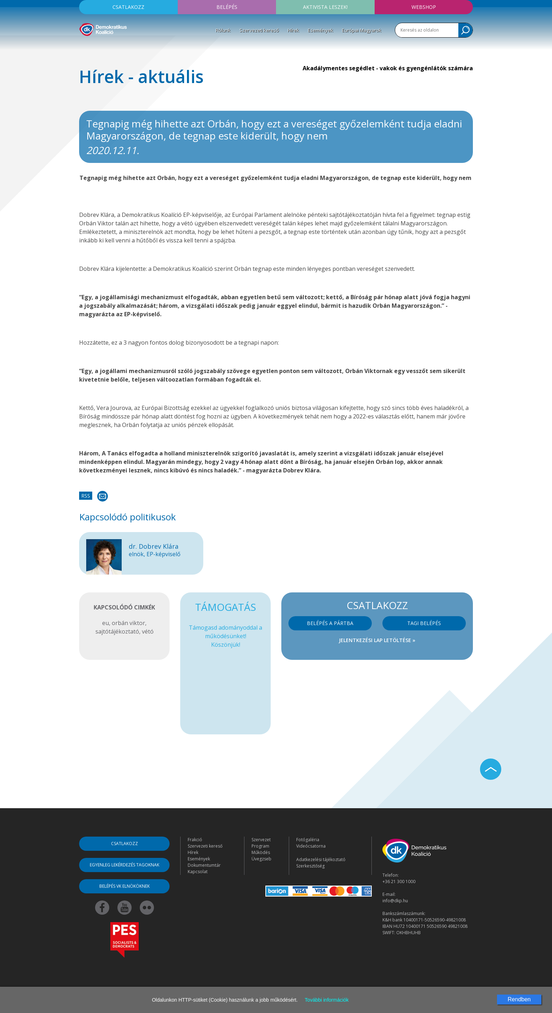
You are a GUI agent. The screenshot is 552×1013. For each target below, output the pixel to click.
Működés (261, 852)
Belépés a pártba (330, 623)
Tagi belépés (424, 623)
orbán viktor (128, 623)
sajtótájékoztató (117, 631)
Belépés (226, 7)
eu (105, 623)
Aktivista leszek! (325, 7)
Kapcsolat (198, 872)
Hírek (293, 30)
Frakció (195, 840)
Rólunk (223, 30)
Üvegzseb (261, 859)
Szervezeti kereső (259, 30)
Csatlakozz (128, 7)
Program (260, 846)
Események (320, 30)
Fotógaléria (307, 840)
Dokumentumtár (204, 865)
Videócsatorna (311, 846)
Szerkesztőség (310, 866)
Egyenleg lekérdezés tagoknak (124, 865)
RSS (85, 495)
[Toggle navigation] (83, 46)
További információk (327, 1000)
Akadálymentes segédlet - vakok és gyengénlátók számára (388, 68)
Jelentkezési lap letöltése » (377, 640)
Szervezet (261, 840)
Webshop (424, 7)
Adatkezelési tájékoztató (321, 859)
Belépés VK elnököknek (124, 886)
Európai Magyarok (361, 30)
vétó (148, 631)
